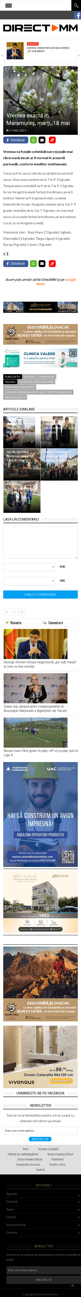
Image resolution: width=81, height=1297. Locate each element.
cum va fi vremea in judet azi (24, 392)
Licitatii (11, 1217)
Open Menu (8, 5)
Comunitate (46, 376)
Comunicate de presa (28, 1164)
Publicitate (57, 1159)
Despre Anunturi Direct (61, 1154)
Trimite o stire (57, 1164)
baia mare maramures (19, 387)
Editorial (11, 1201)
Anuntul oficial (16, 1224)
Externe (11, 1232)
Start (26, 1148)
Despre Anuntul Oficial (29, 1159)
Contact (40, 1169)
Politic (33, 43)
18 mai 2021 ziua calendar (36, 381)
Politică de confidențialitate (23, 1154)
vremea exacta (15, 397)
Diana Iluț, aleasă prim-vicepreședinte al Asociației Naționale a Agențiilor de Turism (35, 708)
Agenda (29, 376)
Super (10, 1209)
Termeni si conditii (48, 1148)
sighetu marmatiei (59, 392)
